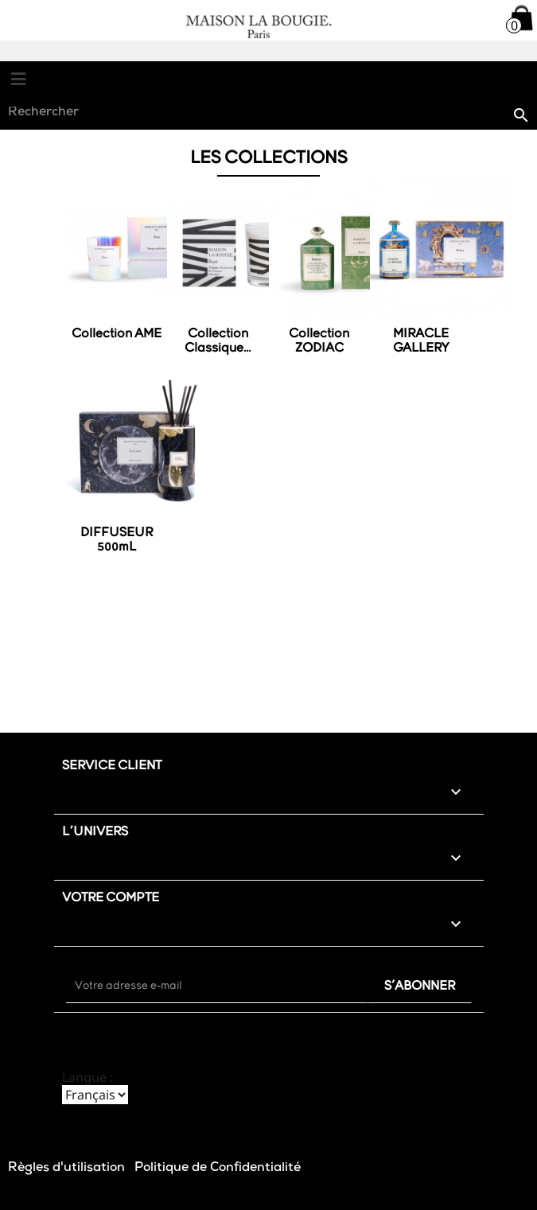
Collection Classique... (218, 341)
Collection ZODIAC (319, 341)
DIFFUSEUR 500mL (116, 540)
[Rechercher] (268, 113)
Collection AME (116, 334)
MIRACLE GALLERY (421, 341)
